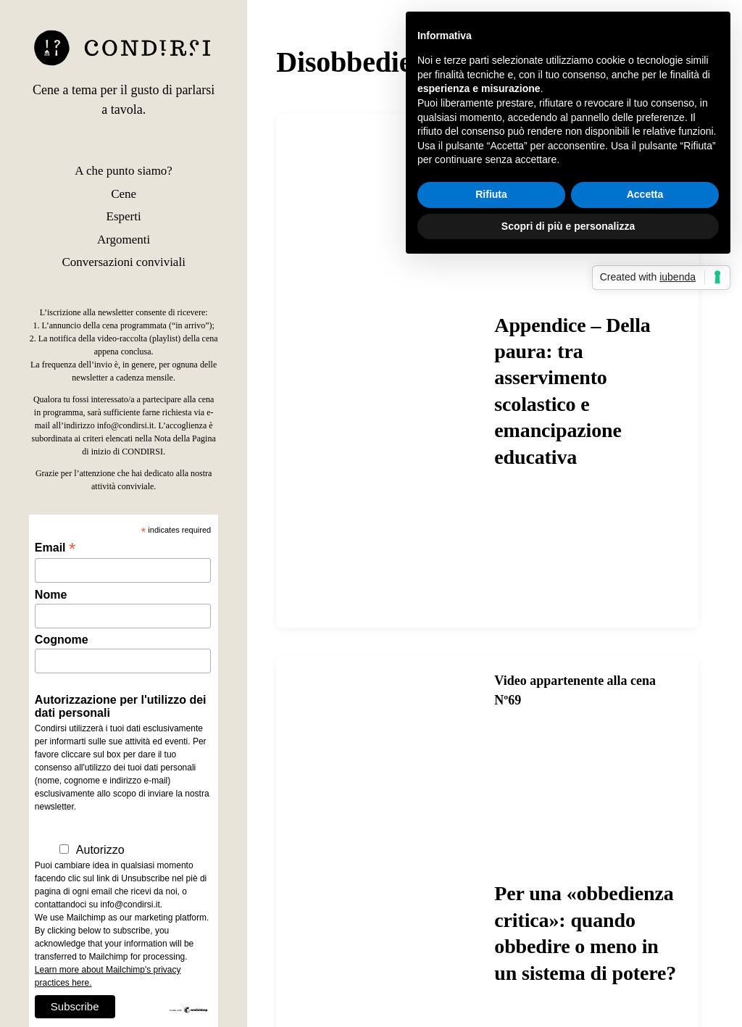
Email (55, 547)
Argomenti (123, 239)
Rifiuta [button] (491, 194)
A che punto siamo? (123, 171)
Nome (51, 595)
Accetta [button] (645, 194)
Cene (123, 194)
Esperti (124, 216)
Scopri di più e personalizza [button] (568, 226)
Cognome (61, 639)
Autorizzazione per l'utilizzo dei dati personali (121, 706)
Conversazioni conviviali (123, 262)
